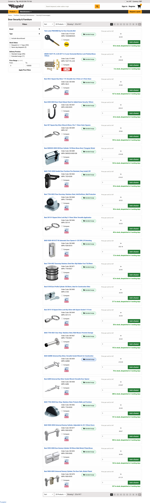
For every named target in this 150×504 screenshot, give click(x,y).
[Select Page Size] (60, 24)
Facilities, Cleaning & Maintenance (24, 15)
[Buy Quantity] (114, 42)
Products (13, 12)
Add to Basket (134, 42)
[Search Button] (97, 6)
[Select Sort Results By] (48, 24)
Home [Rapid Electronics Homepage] (10, 15)
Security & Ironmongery (43, 15)
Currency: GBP (137, 1)
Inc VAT (128, 1)
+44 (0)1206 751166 (24, 1)
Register (132, 6)
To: (27, 63)
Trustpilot (3, 502)
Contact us (11, 1)
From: (12, 63)
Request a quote (135, 12)
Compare (65, 40)
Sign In (124, 6)
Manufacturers (25, 12)
